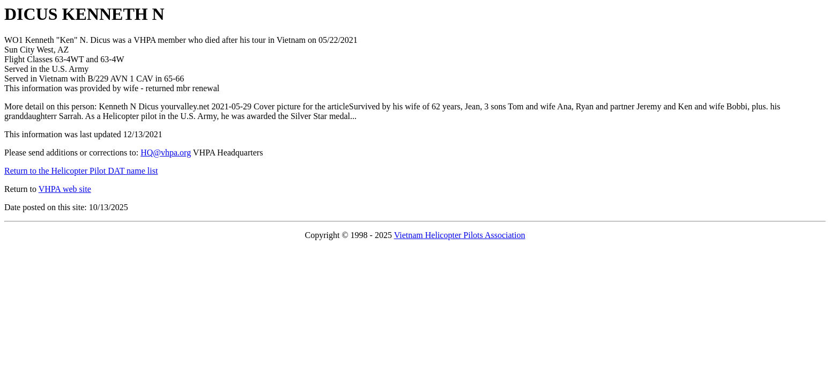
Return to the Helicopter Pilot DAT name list (81, 170)
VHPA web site (65, 189)
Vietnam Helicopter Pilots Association (459, 235)
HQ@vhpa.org (165, 152)
